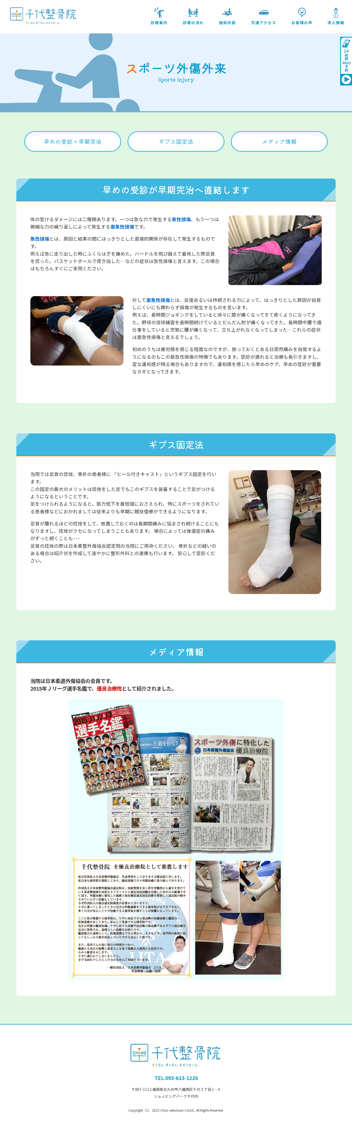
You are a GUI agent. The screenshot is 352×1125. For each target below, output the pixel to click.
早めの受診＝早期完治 (73, 141)
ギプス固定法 (176, 141)
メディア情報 (279, 141)
